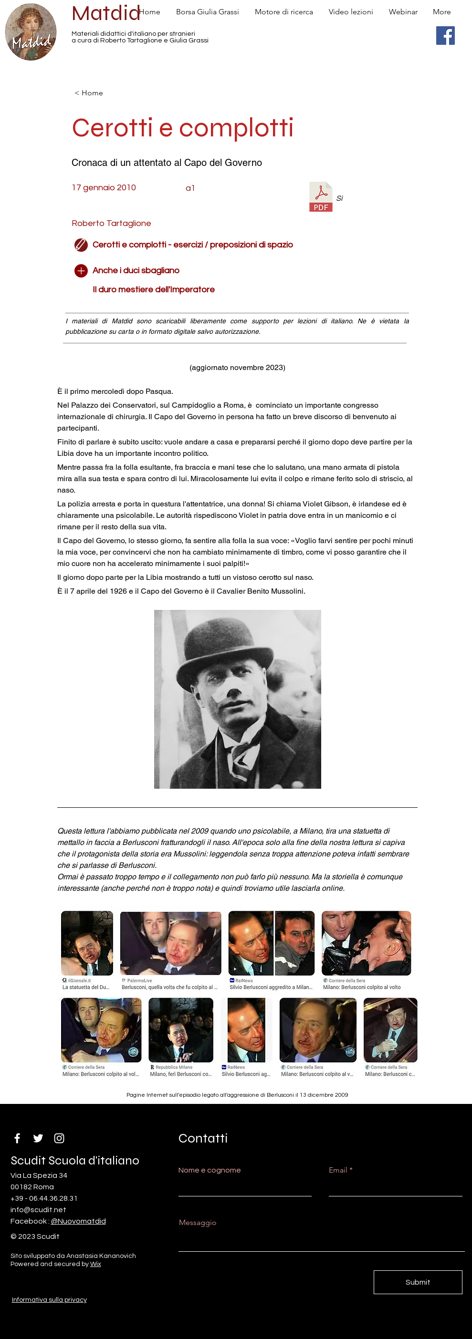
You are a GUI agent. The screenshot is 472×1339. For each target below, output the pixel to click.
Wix (95, 1264)
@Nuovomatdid (78, 1221)
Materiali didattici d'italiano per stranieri (133, 34)
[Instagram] (59, 1138)
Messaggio (198, 1222)
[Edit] (81, 245)
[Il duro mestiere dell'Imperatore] (181, 289)
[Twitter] (38, 1138)
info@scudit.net (38, 1210)
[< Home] (105, 93)
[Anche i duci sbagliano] (136, 270)
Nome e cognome (209, 1170)
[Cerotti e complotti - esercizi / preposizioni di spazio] (193, 245)
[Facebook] (445, 35)
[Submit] (418, 1282)
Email (338, 1170)
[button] (342, 270)
